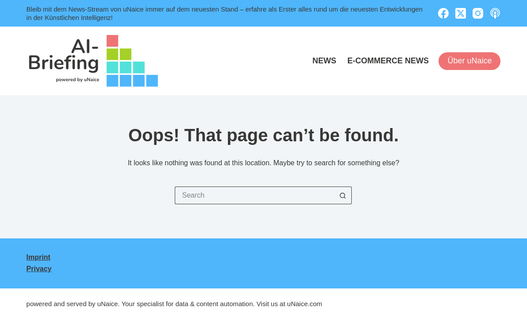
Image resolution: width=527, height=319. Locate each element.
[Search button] (343, 195)
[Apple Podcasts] (495, 13)
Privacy (39, 268)
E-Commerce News (388, 60)
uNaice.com (304, 303)
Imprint (38, 257)
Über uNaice (469, 60)
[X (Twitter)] (460, 13)
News (324, 60)
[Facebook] (443, 13)
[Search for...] (254, 195)
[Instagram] (478, 13)
